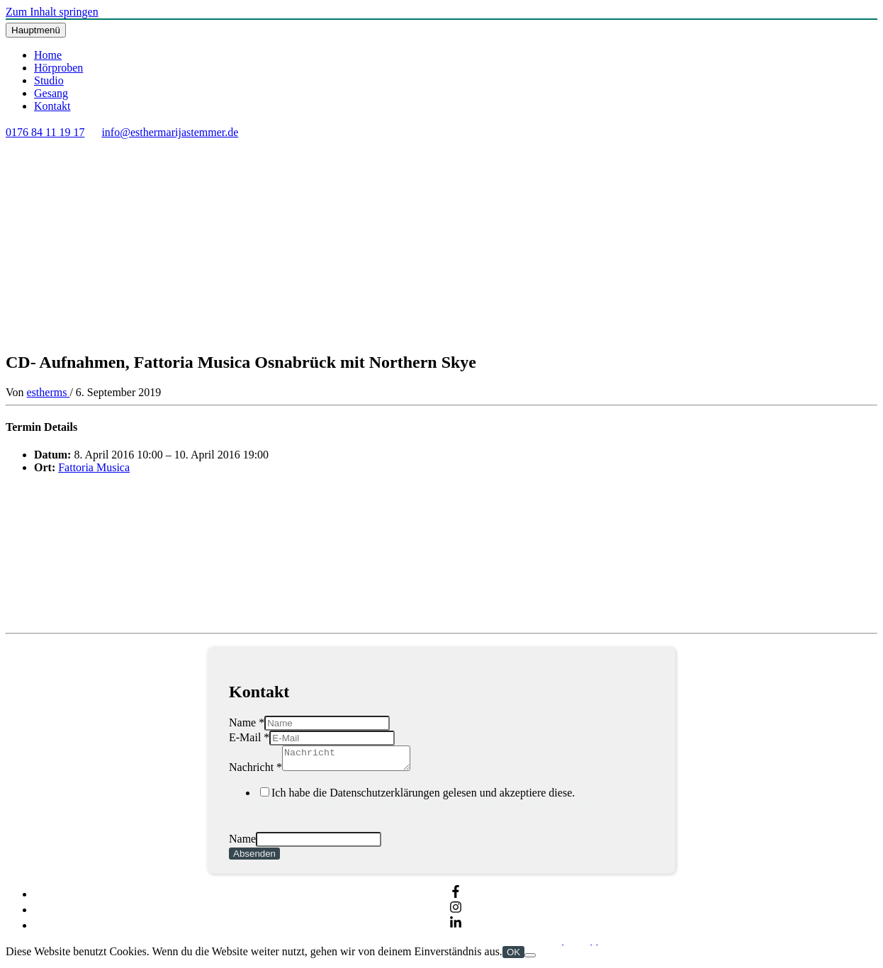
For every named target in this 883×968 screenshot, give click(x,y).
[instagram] (455, 914)
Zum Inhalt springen (52, 12)
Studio (49, 80)
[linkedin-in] (455, 929)
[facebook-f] (455, 898)
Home (48, 55)
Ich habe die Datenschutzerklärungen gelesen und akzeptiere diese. (455, 808)
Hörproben (58, 68)
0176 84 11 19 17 (45, 132)
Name (246, 722)
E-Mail (249, 737)
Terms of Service (595, 809)
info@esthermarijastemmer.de (169, 132)
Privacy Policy (524, 809)
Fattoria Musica (94, 467)
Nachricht (255, 771)
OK (513, 956)
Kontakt (52, 106)
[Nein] (530, 959)
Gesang (51, 93)
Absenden (254, 857)
